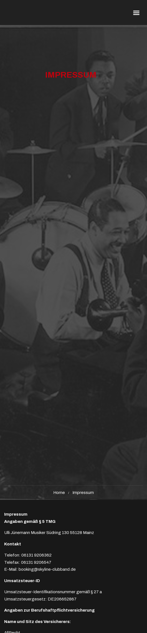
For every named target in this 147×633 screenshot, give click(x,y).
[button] (136, 12)
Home (59, 492)
